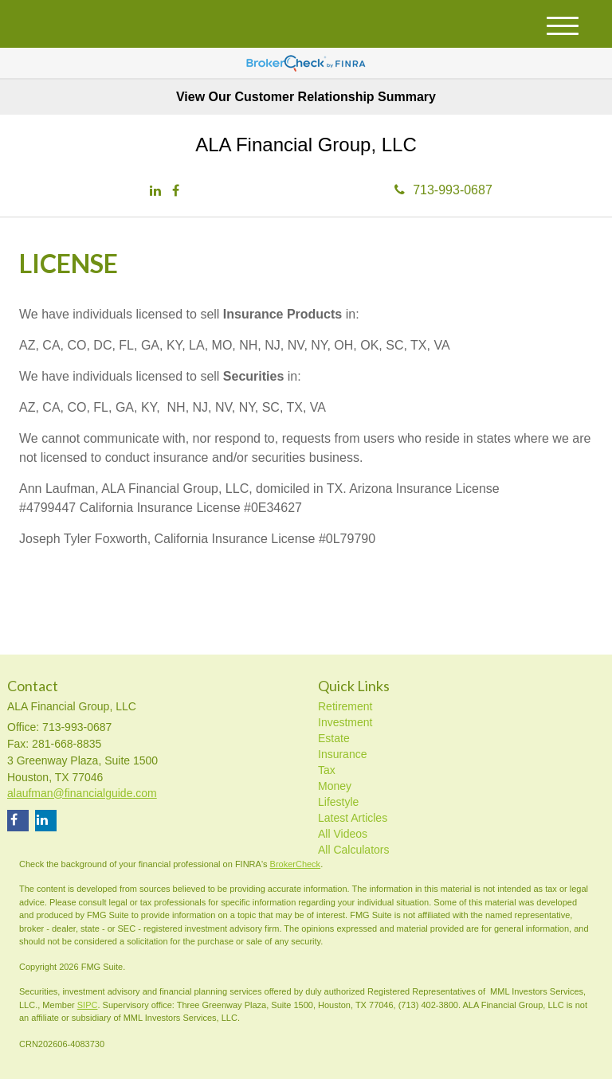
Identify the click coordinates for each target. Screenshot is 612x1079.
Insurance (342, 754)
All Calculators (353, 849)
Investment (345, 722)
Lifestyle (338, 802)
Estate (334, 738)
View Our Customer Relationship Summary (306, 97)
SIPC (87, 1005)
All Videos (342, 833)
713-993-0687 (443, 190)
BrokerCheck (295, 864)
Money (334, 786)
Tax (326, 770)
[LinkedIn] (155, 191)
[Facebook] (175, 191)
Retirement (345, 706)
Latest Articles (352, 817)
